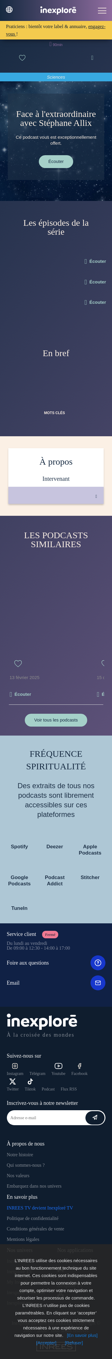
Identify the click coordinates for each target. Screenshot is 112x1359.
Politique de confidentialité (33, 1218)
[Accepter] (46, 1342)
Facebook (79, 1069)
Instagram (15, 1069)
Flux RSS (69, 1089)
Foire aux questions (56, 962)
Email (56, 982)
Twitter (13, 1085)
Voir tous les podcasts (56, 719)
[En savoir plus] (82, 1335)
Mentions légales (23, 1239)
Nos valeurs (18, 1175)
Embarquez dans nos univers (34, 1186)
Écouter (56, 161)
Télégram (37, 1073)
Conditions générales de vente (35, 1228)
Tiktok (30, 1085)
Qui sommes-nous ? (26, 1165)
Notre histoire (20, 1154)
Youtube (58, 1069)
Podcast (48, 1089)
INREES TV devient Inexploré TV (40, 1207)
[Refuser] (74, 1342)
